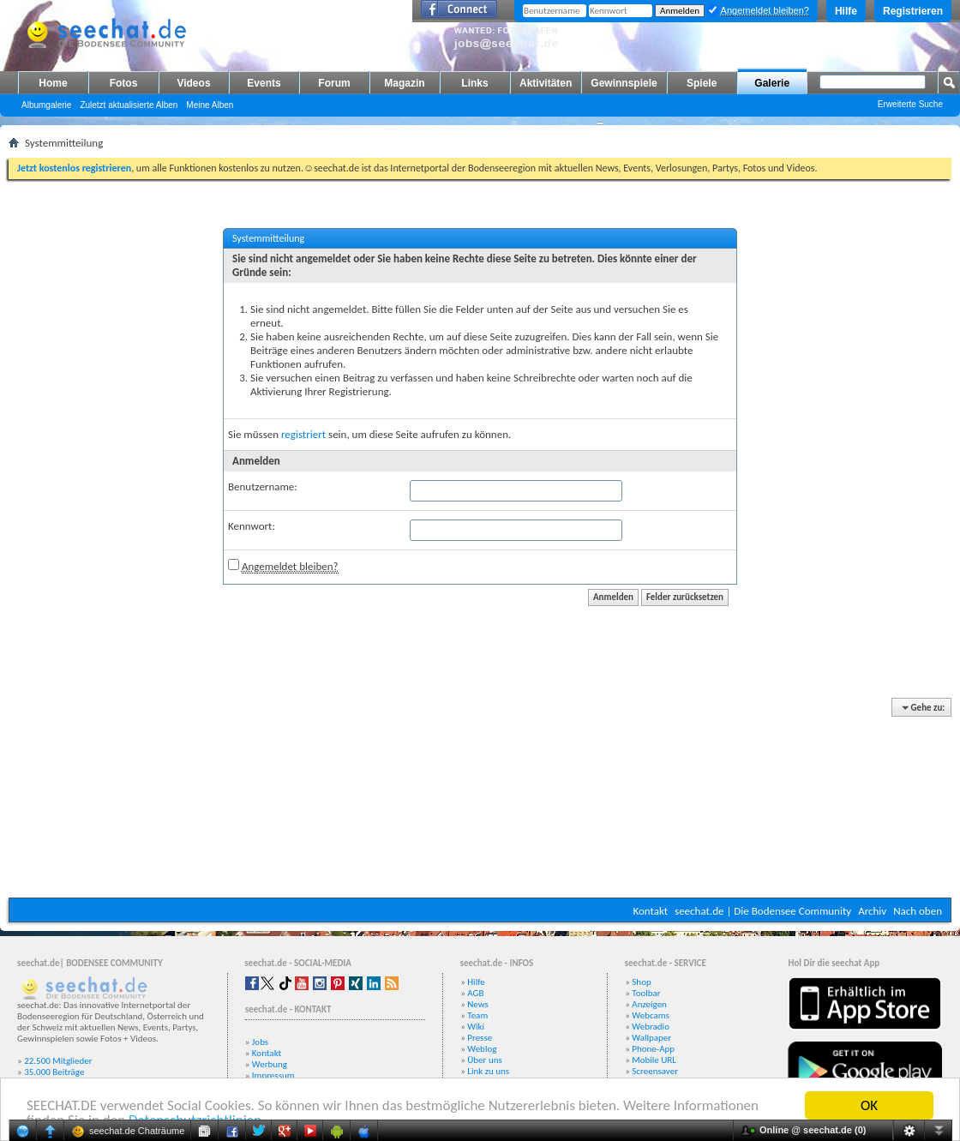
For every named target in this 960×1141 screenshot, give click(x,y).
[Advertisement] (480, 799)
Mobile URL (654, 1060)
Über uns (484, 1060)
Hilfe (846, 11)
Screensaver (655, 1071)
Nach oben (917, 910)
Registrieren (913, 11)
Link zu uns (488, 1071)
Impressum (273, 1075)
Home (53, 83)
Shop (641, 982)
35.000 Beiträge (54, 1072)
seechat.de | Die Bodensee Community (763, 910)
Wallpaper (651, 1037)
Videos (193, 83)
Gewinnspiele (624, 83)
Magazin (404, 83)
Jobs (260, 1042)
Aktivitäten (545, 83)
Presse (479, 1037)
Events (263, 83)
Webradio (650, 1026)
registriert (303, 434)
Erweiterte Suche (910, 104)
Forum (334, 83)
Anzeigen (649, 1004)
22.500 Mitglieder (58, 1060)
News (478, 1004)
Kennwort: (251, 525)
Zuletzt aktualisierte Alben (128, 105)
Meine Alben (209, 105)
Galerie (771, 83)
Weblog (481, 1048)
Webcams (650, 1015)
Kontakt (650, 910)
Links (474, 83)
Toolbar (646, 993)
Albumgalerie (46, 105)
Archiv (872, 910)
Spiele (702, 83)
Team (477, 1015)
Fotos (124, 83)
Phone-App (653, 1048)
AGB (475, 993)
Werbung (269, 1064)
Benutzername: (262, 486)
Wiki (475, 1026)
